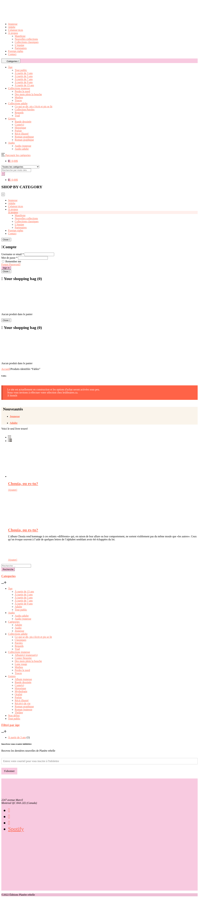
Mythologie (21, 691)
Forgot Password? (11, 264)
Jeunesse (12, 24)
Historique (20, 688)
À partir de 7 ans (24, 600)
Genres (12, 676)
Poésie (18, 697)
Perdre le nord (22, 670)
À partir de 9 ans (24, 603)
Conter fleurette (23, 658)
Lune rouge (21, 664)
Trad (17, 649)
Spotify (16, 829)
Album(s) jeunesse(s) (26, 655)
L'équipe (19, 224)
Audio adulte (22, 615)
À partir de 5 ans (24, 597)
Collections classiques (27, 42)
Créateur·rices (15, 30)
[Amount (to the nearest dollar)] (16, 170)
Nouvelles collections (26, 39)
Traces (18, 673)
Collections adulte (17, 633)
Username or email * (12, 254)
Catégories (13, 621)
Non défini (14, 715)
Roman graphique (24, 706)
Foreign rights (15, 51)
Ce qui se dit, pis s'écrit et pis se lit (33, 636)
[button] (16, 155)
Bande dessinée (23, 682)
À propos (13, 33)
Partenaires (21, 48)
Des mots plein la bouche (28, 661)
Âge (10, 588)
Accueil (5, 369)
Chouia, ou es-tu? (23, 483)
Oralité (18, 694)
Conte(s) (19, 685)
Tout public (21, 609)
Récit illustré (22, 700)
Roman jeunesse (23, 709)
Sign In (6, 268)
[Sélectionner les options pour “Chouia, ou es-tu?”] (12, 489)
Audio (11, 612)
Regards (19, 646)
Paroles (19, 643)
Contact (12, 54)
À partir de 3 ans (24, 594)
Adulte (11, 27)
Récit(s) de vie (22, 703)
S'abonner (9, 771)
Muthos (19, 667)
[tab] (104, 416)
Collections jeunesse (19, 652)
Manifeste (20, 36)
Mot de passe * (9, 257)
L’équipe (19, 45)
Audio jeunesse (23, 618)
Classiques (20, 639)
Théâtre (19, 712)
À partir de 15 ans (24, 591)
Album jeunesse (23, 679)
